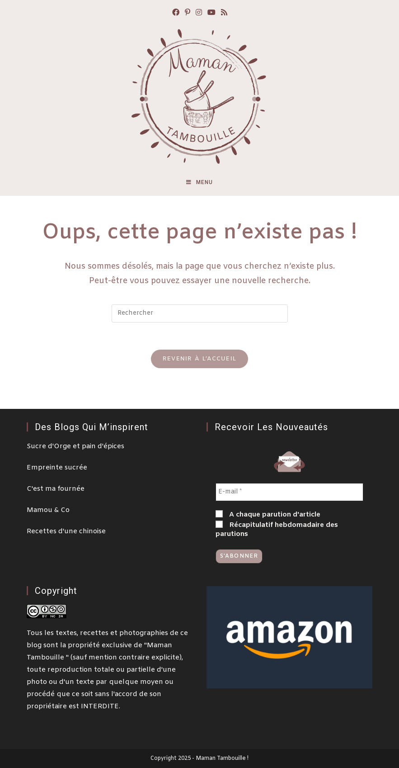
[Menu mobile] (199, 182)
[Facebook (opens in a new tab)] (175, 13)
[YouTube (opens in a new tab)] (211, 13)
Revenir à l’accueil (200, 359)
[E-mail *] (289, 492)
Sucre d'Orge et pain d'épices (75, 446)
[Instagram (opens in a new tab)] (199, 13)
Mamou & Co (48, 510)
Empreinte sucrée (57, 467)
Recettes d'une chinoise (66, 531)
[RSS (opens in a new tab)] (224, 13)
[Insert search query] (200, 313)
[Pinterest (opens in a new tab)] (187, 13)
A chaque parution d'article (268, 514)
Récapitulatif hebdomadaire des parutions (277, 530)
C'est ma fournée (55, 488)
